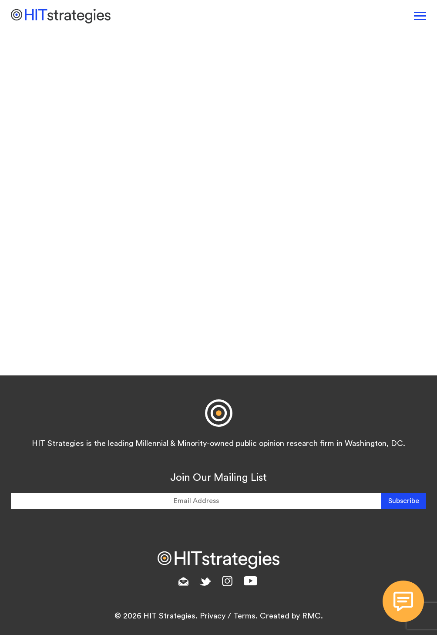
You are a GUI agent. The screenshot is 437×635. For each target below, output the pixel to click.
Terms (244, 616)
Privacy (212, 616)
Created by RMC (290, 616)
